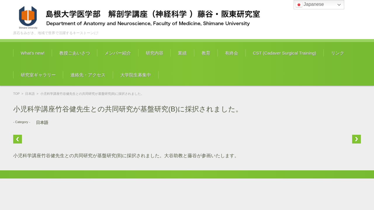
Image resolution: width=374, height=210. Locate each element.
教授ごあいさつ (74, 52)
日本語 (30, 93)
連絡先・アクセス (87, 74)
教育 (206, 52)
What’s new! (32, 52)
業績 (182, 52)
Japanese (309, 4)
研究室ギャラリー (38, 74)
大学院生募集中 (135, 74)
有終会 (231, 52)
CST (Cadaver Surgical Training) (284, 52)
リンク (337, 52)
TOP (16, 93)
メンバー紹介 (118, 52)
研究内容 (154, 52)
